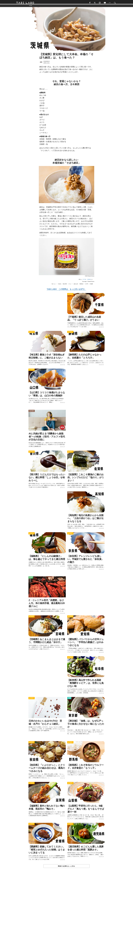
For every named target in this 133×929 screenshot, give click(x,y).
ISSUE (30, 578)
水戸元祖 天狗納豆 (86, 280)
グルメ (70, 285)
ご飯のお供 (75, 285)
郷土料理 (65, 285)
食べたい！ (54, 285)
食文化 (59, 285)
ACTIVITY (70, 295)
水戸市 (86, 285)
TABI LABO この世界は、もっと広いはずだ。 (66, 290)
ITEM (69, 699)
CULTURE (31, 412)
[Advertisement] (66, 903)
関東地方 (81, 285)
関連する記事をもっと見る (66, 867)
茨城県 (91, 285)
